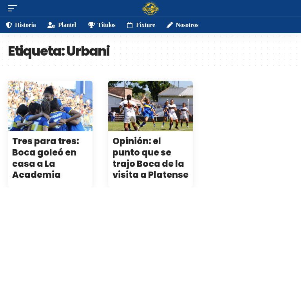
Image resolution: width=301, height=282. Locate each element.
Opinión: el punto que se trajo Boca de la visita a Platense (150, 158)
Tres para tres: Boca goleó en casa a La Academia (45, 158)
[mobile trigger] (14, 8)
